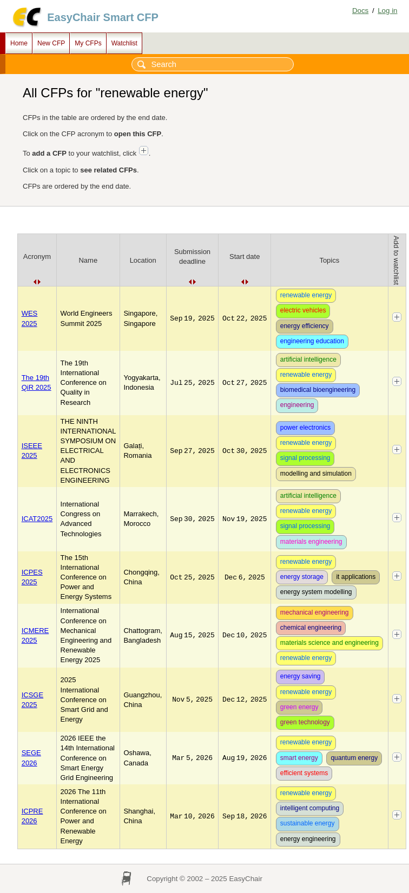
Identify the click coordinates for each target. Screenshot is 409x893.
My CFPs (88, 43)
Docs (360, 10)
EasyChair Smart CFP (103, 17)
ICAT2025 (37, 519)
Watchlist (124, 43)
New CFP (51, 43)
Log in (387, 10)
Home (19, 43)
